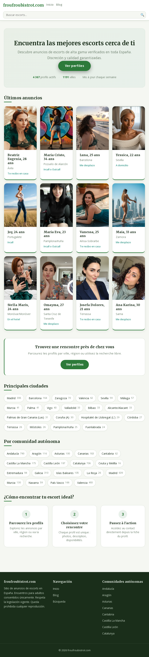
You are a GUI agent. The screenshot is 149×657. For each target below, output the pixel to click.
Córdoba (134, 417)
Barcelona (38, 398)
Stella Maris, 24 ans (18, 307)
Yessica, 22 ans (128, 155)
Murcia (13, 408)
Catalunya (82, 463)
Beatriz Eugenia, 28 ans (17, 159)
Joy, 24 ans (16, 232)
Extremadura (17, 473)
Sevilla (106, 398)
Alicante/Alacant (120, 408)
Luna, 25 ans (90, 155)
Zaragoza (63, 398)
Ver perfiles (74, 66)
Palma (33, 408)
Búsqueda (59, 601)
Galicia (41, 473)
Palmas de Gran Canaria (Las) (27, 417)
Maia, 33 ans (126, 232)
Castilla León (54, 463)
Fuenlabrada (95, 427)
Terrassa (14, 427)
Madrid (14, 398)
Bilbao (94, 408)
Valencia (86, 398)
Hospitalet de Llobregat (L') (100, 417)
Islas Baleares (67, 473)
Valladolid (72, 408)
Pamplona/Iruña (65, 427)
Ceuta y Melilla (110, 463)
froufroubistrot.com (23, 5)
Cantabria (110, 454)
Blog (59, 4)
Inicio (50, 4)
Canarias (86, 454)
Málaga (127, 398)
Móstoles (37, 427)
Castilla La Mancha (21, 463)
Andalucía (15, 454)
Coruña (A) (64, 417)
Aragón (39, 454)
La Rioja (94, 473)
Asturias (62, 454)
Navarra (35, 483)
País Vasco (59, 483)
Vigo (51, 408)
